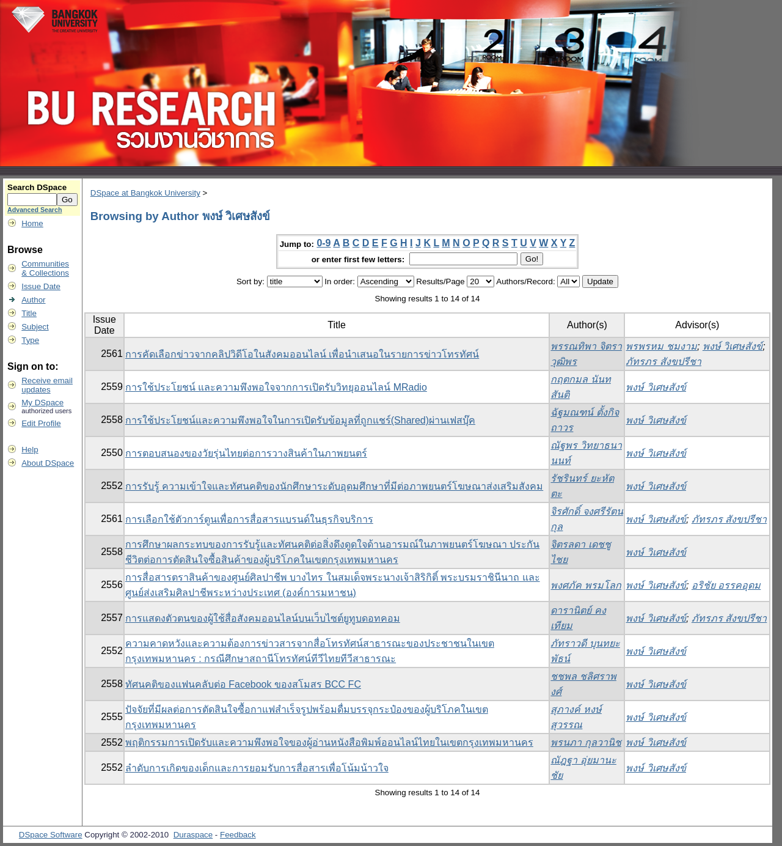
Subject (34, 326)
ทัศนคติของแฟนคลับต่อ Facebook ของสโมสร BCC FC (243, 684)
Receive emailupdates (47, 385)
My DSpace (42, 402)
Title (29, 313)
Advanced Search (34, 209)
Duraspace (193, 834)
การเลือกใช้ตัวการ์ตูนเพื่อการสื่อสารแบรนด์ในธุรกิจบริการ (249, 519)
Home (32, 223)
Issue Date (40, 286)
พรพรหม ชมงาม (661, 346)
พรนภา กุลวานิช (585, 742)
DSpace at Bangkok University (145, 192)
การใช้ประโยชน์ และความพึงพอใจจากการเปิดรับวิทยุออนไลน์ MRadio (276, 387)
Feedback (238, 834)
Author (33, 299)
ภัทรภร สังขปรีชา (663, 361)
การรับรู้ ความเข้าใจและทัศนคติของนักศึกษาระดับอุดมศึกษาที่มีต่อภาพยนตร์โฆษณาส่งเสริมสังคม (334, 486)
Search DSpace (37, 187)
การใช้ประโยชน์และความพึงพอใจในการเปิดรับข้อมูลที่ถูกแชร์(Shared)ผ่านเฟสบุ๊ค (300, 420)
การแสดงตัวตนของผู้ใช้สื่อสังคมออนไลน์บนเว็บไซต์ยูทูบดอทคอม (262, 618)
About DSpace (47, 463)
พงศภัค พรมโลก (585, 585)
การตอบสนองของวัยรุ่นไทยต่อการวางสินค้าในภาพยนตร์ (246, 453)
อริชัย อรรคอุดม (726, 585)
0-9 (323, 243)
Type (30, 340)
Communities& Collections (45, 268)
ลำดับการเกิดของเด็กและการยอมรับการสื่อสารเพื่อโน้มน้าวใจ (257, 768)
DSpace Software (50, 834)
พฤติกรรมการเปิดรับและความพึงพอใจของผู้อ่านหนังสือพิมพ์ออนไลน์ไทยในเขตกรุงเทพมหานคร (329, 742)
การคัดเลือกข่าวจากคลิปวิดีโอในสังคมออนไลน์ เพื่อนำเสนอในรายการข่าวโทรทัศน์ (302, 354)
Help (29, 449)
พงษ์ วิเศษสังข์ (732, 346)
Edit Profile (40, 423)
